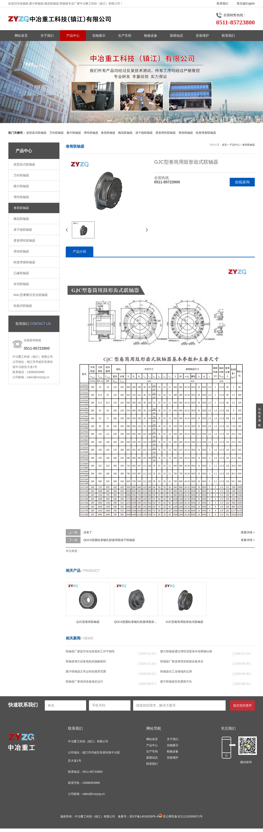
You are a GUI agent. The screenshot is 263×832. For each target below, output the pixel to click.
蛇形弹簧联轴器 (206, 132)
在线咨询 (242, 182)
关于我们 (47, 35)
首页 (224, 144)
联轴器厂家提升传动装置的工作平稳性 (90, 651)
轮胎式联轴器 (23, 305)
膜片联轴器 (74, 132)
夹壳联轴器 (21, 284)
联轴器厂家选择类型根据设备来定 (181, 661)
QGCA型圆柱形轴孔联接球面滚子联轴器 (109, 540)
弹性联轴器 (91, 132)
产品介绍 (79, 251)
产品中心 (73, 35)
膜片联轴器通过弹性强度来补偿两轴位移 (186, 651)
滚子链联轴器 (144, 132)
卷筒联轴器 (108, 132)
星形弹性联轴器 (166, 132)
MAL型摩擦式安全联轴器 (31, 295)
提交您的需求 (242, 705)
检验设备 (150, 35)
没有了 (87, 532)
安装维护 (202, 35)
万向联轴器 (56, 132)
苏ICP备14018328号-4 (143, 816)
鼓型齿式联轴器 (36, 132)
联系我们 (222, 3)
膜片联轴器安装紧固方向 (176, 681)
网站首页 (21, 35)
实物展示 (98, 35)
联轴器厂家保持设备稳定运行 (84, 681)
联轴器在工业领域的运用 (176, 671)
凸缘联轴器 (21, 273)
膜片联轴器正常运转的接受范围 (86, 671)
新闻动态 (176, 35)
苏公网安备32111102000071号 (180, 816)
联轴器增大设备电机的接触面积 (86, 661)
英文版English (246, 3)
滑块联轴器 (186, 132)
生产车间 (124, 35)
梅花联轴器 (125, 132)
